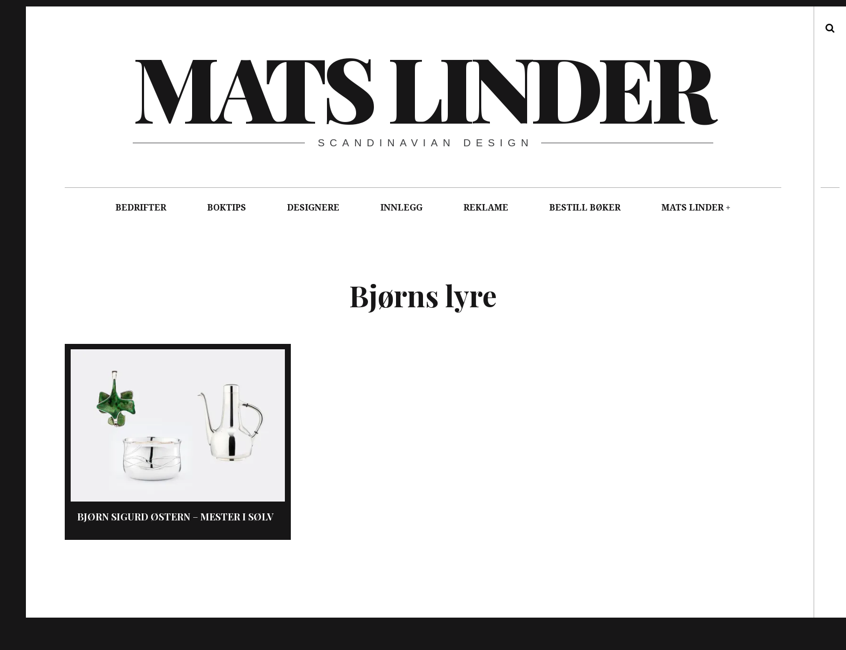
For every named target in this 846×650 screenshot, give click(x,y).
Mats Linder (422, 86)
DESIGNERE (313, 207)
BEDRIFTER (140, 207)
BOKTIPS (226, 207)
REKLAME (485, 207)
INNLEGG (401, 207)
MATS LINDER (692, 207)
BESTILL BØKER (584, 207)
